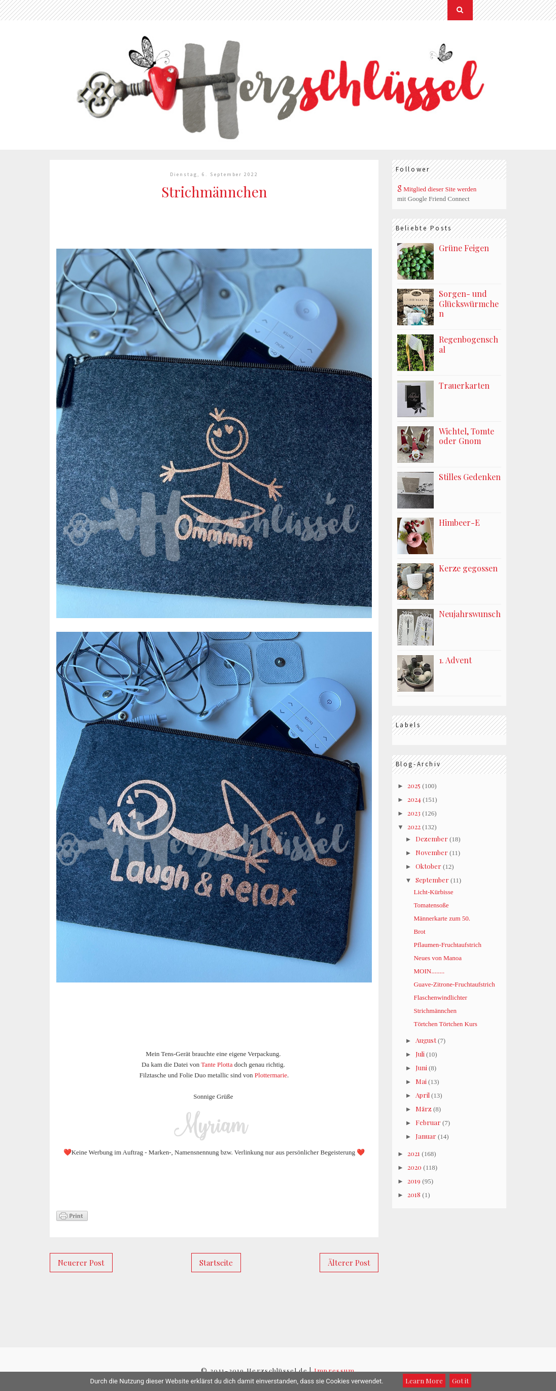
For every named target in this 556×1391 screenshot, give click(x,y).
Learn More (424, 1380)
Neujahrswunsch (470, 613)
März (423, 1108)
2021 (413, 1153)
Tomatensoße (430, 905)
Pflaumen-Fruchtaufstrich (447, 944)
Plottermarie (271, 1075)
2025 (414, 785)
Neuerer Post (81, 1263)
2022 (414, 826)
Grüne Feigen (464, 248)
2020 (414, 1167)
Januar (425, 1136)
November (431, 852)
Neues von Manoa (437, 958)
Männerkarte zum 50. (441, 918)
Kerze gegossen (468, 568)
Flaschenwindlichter (440, 997)
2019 (414, 1180)
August (425, 1040)
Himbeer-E (459, 522)
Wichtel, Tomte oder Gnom (466, 436)
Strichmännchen (434, 1010)
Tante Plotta (216, 1064)
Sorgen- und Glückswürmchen (469, 303)
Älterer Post (349, 1263)
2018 (414, 1194)
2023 (414, 812)
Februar (428, 1122)
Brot (419, 931)
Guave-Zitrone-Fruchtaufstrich (454, 984)
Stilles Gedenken (470, 476)
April (422, 1095)
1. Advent (455, 660)
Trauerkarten (464, 385)
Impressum (334, 1370)
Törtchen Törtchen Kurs (445, 1024)
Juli (420, 1053)
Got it (460, 1380)
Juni (421, 1067)
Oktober (428, 866)
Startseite (216, 1263)
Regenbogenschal (468, 344)
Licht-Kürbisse (433, 892)
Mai (421, 1081)
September (432, 879)
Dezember (431, 838)
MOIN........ (428, 971)
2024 (414, 799)
